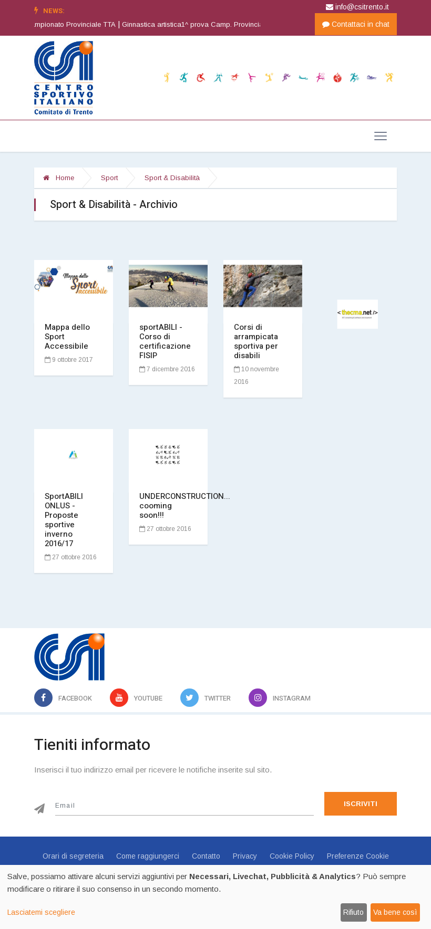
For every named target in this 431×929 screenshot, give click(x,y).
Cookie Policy (292, 856)
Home (58, 178)
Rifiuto (353, 912)
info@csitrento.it (357, 7)
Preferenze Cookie (358, 856)
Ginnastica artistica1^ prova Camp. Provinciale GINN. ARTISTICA (237, 24)
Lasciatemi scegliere (41, 912)
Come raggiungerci (147, 856)
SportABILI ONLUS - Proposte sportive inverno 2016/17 (64, 519)
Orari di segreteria (73, 856)
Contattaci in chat (355, 24)
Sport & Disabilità (172, 178)
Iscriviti (360, 804)
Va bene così (395, 912)
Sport (109, 178)
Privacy (245, 856)
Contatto (206, 856)
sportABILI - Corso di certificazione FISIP (165, 341)
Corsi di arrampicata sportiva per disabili (256, 341)
